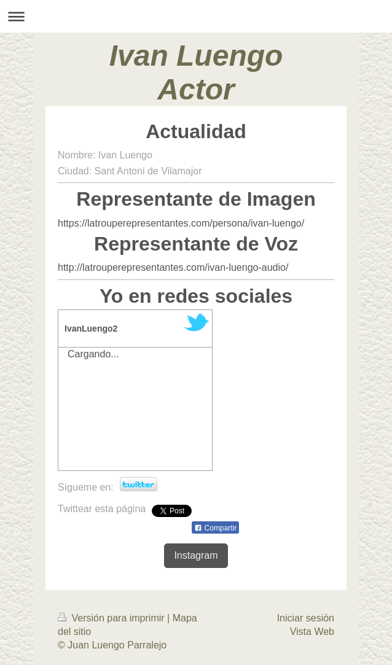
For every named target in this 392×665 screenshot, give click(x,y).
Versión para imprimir (112, 618)
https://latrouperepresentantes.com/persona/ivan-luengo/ (181, 223)
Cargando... (93, 354)
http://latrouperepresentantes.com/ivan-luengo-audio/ (173, 267)
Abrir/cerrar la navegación (196, 16)
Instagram (196, 555)
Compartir (215, 528)
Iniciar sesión (305, 618)
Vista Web (312, 631)
